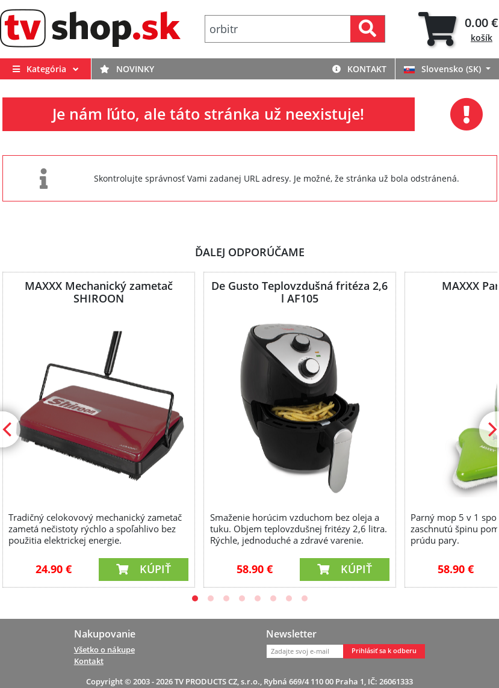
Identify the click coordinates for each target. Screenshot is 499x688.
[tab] (458, 29)
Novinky (127, 69)
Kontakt (359, 69)
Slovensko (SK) (443, 69)
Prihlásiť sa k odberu (384, 651)
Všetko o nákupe (104, 649)
